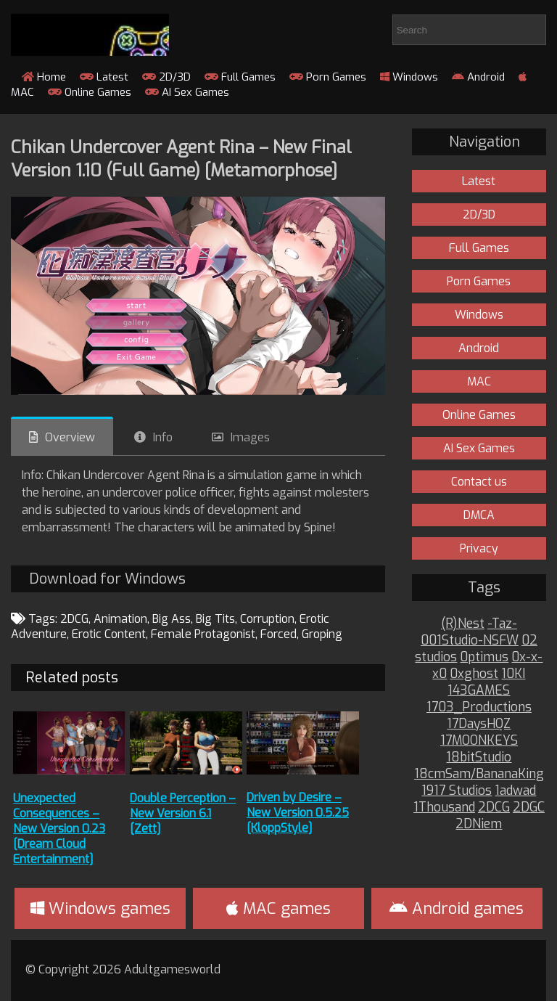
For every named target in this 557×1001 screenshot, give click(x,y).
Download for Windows (107, 579)
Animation (120, 618)
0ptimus (484, 657)
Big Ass (171, 618)
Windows (409, 77)
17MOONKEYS (479, 740)
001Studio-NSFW (470, 640)
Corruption (267, 618)
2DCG (74, 618)
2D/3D (166, 77)
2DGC (529, 807)
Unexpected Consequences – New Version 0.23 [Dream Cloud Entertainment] (59, 828)
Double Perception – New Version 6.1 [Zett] (183, 813)
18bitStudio (478, 757)
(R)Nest (462, 624)
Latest (104, 77)
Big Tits (215, 618)
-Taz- (502, 624)
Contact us (479, 481)
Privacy (479, 548)
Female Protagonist (203, 634)
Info (163, 437)
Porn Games (327, 77)
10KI (513, 674)
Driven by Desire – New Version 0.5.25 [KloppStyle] (298, 812)
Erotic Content (109, 634)
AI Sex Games (187, 92)
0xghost (474, 674)
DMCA (479, 515)
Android (478, 77)
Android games (456, 908)
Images (250, 437)
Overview (70, 437)
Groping (322, 634)
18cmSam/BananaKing (479, 774)
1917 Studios (456, 791)
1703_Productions (479, 707)
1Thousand (444, 807)
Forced (278, 634)
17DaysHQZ (479, 724)
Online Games (89, 92)
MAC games (278, 908)
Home (44, 77)
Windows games (100, 908)
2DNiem (478, 824)
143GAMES (478, 690)
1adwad (515, 791)
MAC (479, 381)
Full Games (240, 77)
